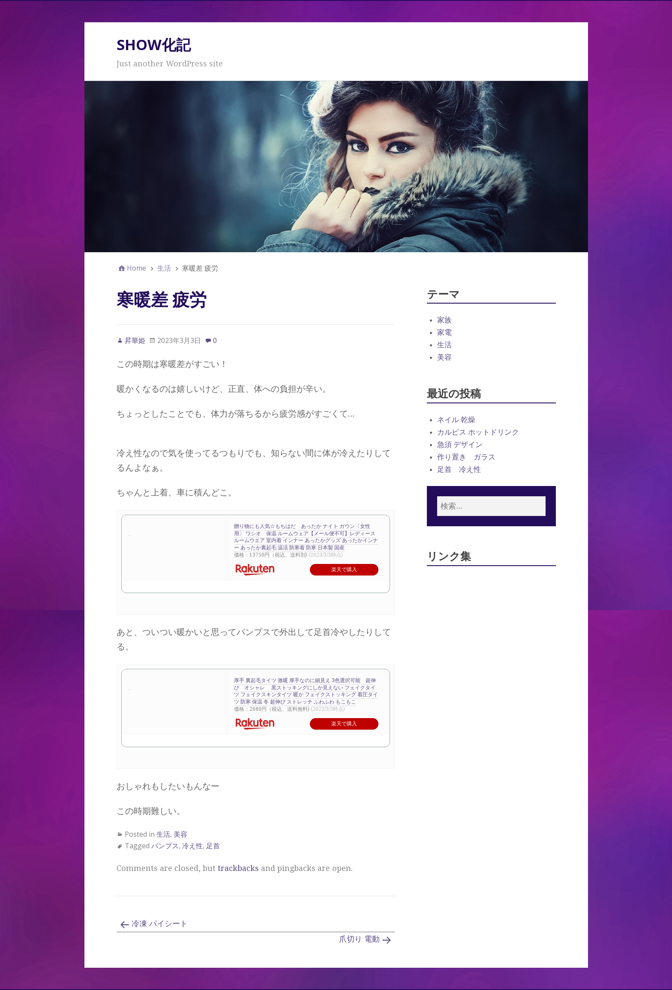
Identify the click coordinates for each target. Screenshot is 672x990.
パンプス (165, 845)
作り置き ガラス (466, 457)
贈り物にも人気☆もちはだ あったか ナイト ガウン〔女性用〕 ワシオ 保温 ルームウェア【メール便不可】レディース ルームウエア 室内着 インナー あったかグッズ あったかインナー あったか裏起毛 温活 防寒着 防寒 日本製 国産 (306, 537)
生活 (163, 834)
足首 (213, 845)
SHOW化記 (154, 44)
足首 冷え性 (459, 469)
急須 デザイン (460, 444)
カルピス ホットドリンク (478, 432)
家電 (444, 332)
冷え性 (192, 845)
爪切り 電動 (359, 938)
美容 (180, 834)
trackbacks (238, 868)
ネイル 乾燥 (456, 419)
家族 (444, 320)
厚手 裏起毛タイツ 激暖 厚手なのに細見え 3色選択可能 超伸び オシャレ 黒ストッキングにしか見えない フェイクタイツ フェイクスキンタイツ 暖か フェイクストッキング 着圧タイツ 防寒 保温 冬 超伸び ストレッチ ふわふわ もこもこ (306, 691)
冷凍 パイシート (160, 923)
